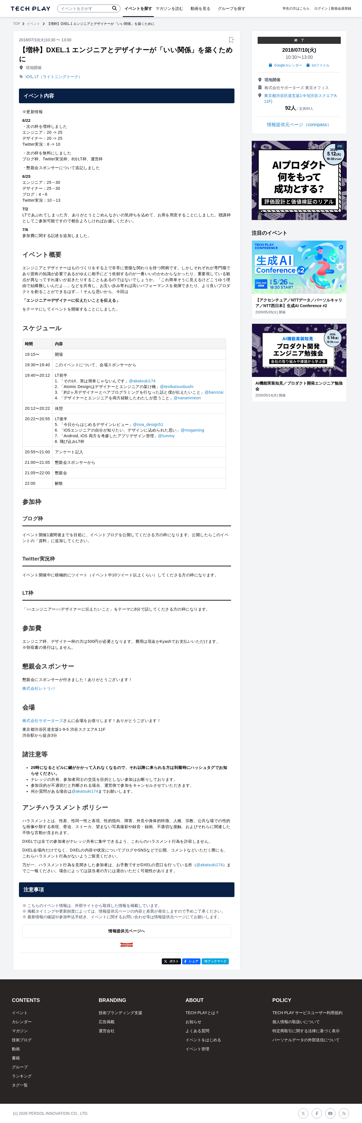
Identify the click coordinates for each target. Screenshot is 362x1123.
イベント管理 (197, 1049)
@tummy (166, 436)
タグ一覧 (20, 1085)
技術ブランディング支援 (120, 1012)
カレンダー (22, 1021)
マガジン (20, 1031)
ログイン (321, 8)
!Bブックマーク (215, 961)
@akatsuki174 (142, 381)
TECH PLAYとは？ (202, 1012)
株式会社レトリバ (38, 688)
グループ (20, 1067)
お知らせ (193, 1021)
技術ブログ (22, 1040)
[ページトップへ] (30, 9)
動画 (16, 1049)
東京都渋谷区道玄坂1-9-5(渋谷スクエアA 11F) (300, 98)
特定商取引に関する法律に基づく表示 (306, 1031)
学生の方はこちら (296, 8)
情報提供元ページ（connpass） (299, 124)
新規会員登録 (341, 8)
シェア (191, 961)
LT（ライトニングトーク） (58, 76)
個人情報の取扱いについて (296, 1021)
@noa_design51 (148, 424)
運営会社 (107, 1031)
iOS (29, 76)
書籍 (16, 1058)
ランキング (22, 1076)
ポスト (171, 961)
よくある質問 (197, 1031)
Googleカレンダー (285, 65)
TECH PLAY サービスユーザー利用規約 (307, 1012)
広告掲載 (107, 1021)
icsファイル (318, 65)
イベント (33, 24)
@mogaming (192, 430)
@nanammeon (187, 398)
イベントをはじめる (203, 1040)
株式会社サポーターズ (42, 720)
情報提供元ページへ (126, 931)
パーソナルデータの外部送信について (306, 1040)
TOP (16, 24)
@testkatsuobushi (176, 386)
